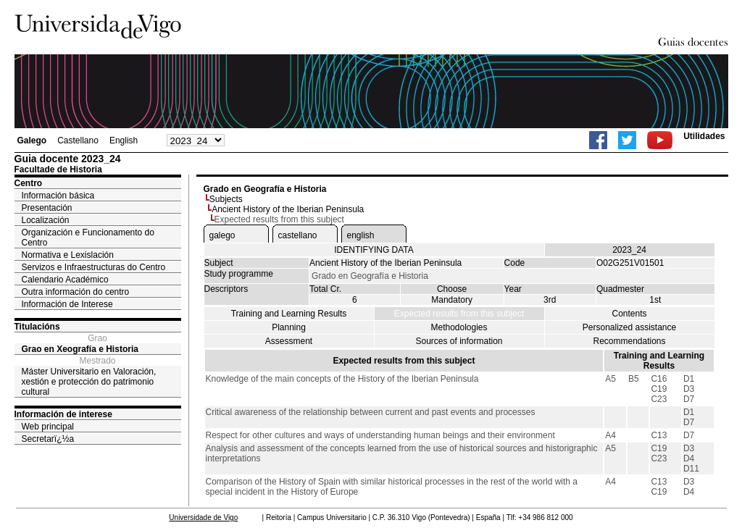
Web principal (48, 427)
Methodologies (458, 327)
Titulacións (37, 327)
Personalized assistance (629, 327)
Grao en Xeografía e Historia (80, 349)
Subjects (226, 199)
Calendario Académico (65, 280)
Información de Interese (67, 304)
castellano (297, 235)
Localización (46, 220)
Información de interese (63, 414)
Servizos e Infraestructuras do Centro (94, 267)
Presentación (47, 208)
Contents (629, 314)
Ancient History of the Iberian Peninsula (288, 209)
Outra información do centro (76, 292)
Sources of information (458, 341)
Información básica (58, 195)
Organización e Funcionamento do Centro (88, 237)
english (361, 235)
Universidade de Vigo (203, 517)
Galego (32, 140)
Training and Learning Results (289, 314)
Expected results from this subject (459, 314)
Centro (28, 183)
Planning (289, 327)
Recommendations (629, 341)
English (123, 140)
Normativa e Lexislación (68, 255)
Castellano (78, 140)
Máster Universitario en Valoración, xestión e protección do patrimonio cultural (89, 381)
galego (222, 235)
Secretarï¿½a (48, 439)
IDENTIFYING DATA (374, 250)
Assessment (288, 341)
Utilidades (704, 136)
